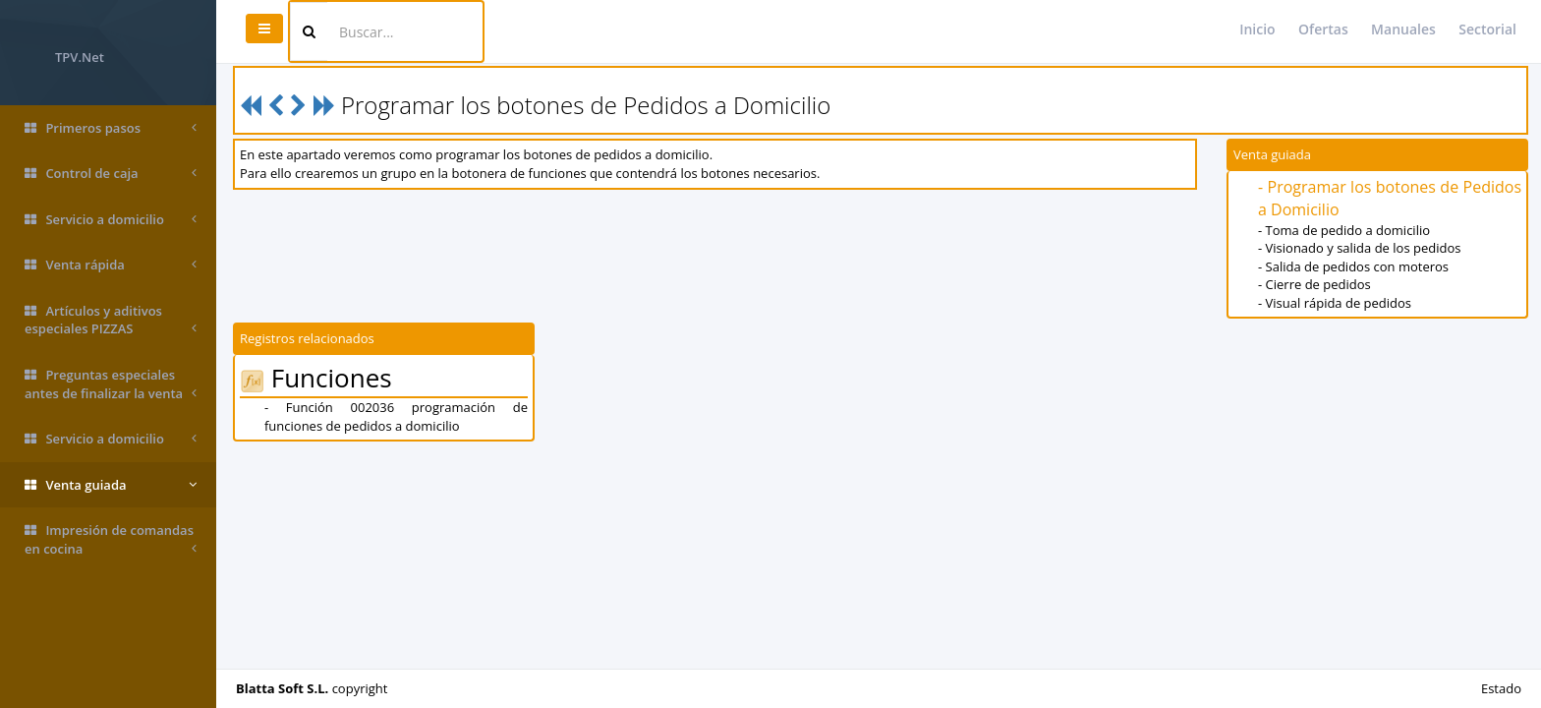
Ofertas (1323, 29)
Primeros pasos (111, 128)
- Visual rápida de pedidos (1334, 303)
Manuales (1403, 29)
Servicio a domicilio (111, 219)
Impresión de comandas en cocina (111, 539)
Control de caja (111, 173)
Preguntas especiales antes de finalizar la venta (111, 384)
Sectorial (1487, 29)
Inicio (1257, 29)
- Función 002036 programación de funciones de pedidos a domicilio (396, 416)
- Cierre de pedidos (1314, 284)
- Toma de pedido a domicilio (1344, 230)
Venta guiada (111, 485)
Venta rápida (111, 265)
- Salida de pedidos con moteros (1353, 266)
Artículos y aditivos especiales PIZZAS (111, 320)
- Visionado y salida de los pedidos (1359, 248)
